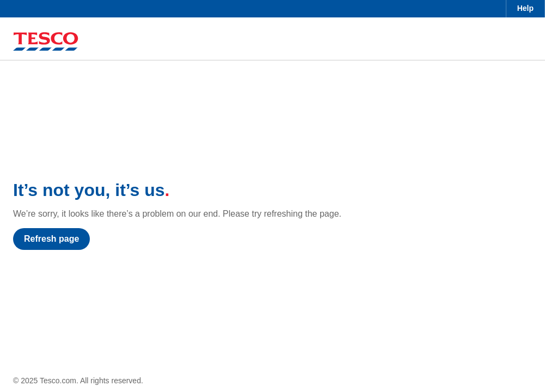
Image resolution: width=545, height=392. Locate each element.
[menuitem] (525, 8)
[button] (525, 8)
